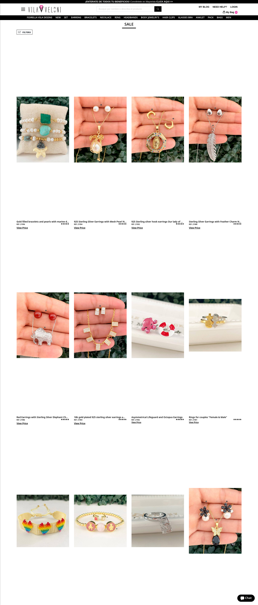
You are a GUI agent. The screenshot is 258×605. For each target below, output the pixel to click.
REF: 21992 (136, 224)
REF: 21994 (78, 224)
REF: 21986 (21, 420)
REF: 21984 (78, 420)
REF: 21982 (136, 420)
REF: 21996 (21, 224)
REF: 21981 (193, 420)
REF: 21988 (193, 224)
